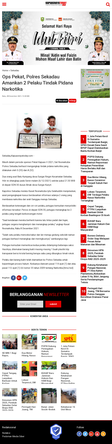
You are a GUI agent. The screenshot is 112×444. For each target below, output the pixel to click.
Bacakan (61, 100)
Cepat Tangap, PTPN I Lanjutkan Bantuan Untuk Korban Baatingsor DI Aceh (9, 381)
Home (5, 70)
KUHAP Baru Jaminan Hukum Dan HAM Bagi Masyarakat (47, 378)
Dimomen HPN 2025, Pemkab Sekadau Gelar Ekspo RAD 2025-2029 (9, 405)
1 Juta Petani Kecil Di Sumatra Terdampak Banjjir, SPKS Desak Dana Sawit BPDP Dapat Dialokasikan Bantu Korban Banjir (94, 143)
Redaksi (6, 433)
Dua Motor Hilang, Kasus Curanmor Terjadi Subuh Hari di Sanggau (94, 181)
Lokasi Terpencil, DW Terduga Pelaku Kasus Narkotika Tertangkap (95, 196)
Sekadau (14, 70)
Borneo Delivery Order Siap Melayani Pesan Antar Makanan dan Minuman (95, 240)
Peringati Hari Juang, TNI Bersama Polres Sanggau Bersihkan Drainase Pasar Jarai (95, 294)
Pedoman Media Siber (13, 436)
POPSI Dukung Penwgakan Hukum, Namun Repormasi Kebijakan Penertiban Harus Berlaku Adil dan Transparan (95, 164)
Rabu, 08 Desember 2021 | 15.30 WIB (15, 96)
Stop (72, 100)
